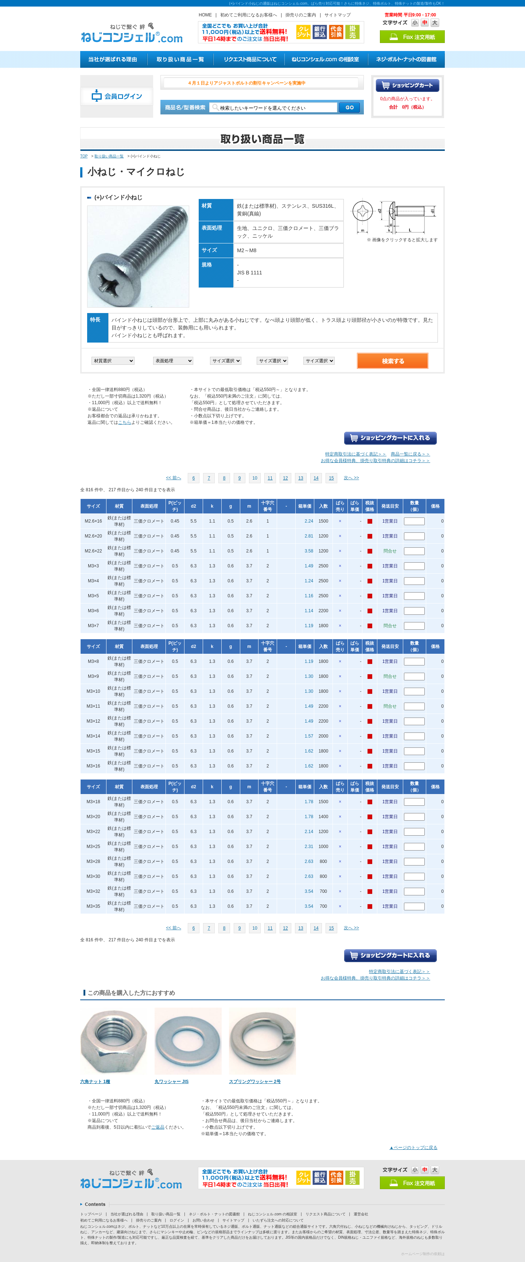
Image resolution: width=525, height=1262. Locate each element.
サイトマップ (337, 14)
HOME (205, 14)
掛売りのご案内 (300, 14)
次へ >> (351, 477)
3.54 (309, 891)
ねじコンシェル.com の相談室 (272, 1214)
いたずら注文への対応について (278, 1220)
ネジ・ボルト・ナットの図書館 (214, 1214)
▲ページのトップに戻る (413, 1147)
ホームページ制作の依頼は (423, 1254)
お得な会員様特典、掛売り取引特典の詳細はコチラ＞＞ (375, 460)
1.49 (309, 566)
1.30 (309, 676)
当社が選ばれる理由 (126, 1214)
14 (316, 478)
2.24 (309, 521)
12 (285, 478)
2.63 (309, 861)
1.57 (309, 736)
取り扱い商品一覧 (109, 156)
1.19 (309, 625)
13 (300, 478)
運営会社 (361, 1214)
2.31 (309, 846)
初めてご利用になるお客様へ (248, 14)
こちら (124, 422)
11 (270, 478)
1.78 (309, 801)
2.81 (309, 536)
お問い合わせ (203, 1220)
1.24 (309, 580)
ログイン (177, 1220)
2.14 (309, 831)
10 (254, 478)
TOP (84, 156)
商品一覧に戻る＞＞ (410, 454)
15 (331, 478)
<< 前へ (173, 477)
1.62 (309, 751)
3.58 (309, 551)
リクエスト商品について (326, 1214)
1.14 (309, 610)
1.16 (309, 595)
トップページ (91, 1214)
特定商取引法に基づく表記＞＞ (355, 454)
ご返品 (157, 1127)
